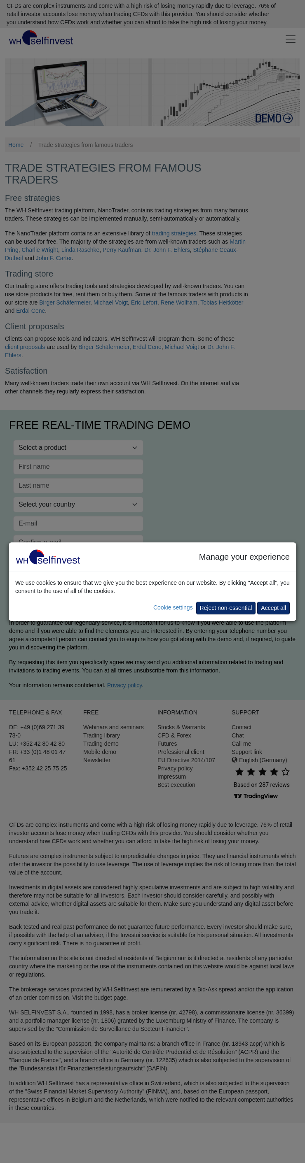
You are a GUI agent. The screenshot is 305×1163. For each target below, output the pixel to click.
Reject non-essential (226, 608)
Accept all (273, 608)
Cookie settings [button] (173, 607)
